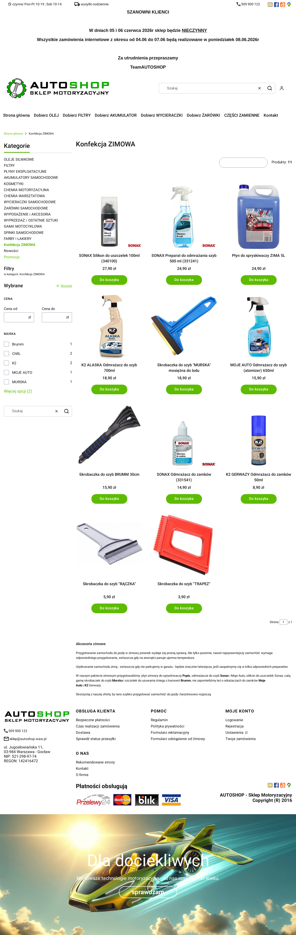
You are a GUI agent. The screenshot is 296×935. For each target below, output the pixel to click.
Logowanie (234, 720)
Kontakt (82, 768)
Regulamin (159, 720)
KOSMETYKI (13, 184)
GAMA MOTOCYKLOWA (23, 226)
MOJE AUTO (22, 372)
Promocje (12, 257)
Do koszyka (109, 280)
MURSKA (19, 382)
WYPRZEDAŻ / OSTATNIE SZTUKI (31, 220)
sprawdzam (148, 892)
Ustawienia (234, 732)
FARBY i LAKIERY (17, 239)
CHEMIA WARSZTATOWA (24, 196)
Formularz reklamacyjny (170, 732)
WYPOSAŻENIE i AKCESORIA (27, 214)
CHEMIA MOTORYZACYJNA (26, 190)
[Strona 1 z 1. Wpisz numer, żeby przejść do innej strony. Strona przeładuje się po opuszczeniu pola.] (283, 622)
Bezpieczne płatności (93, 720)
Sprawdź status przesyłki (96, 739)
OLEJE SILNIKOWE (19, 159)
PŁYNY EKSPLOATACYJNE (25, 171)
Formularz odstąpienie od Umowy (178, 739)
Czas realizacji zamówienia (98, 726)
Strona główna (13, 133)
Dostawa (83, 732)
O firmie (82, 775)
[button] (269, 88)
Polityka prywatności (167, 726)
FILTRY (9, 165)
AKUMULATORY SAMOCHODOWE (31, 177)
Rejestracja (234, 726)
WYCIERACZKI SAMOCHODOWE (30, 202)
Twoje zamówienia (240, 739)
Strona (274, 622)
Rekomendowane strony (95, 762)
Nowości (11, 251)
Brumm (18, 344)
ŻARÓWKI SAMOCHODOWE (26, 208)
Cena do (48, 309)
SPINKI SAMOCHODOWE (24, 232)
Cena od (10, 309)
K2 (14, 363)
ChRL (16, 354)
